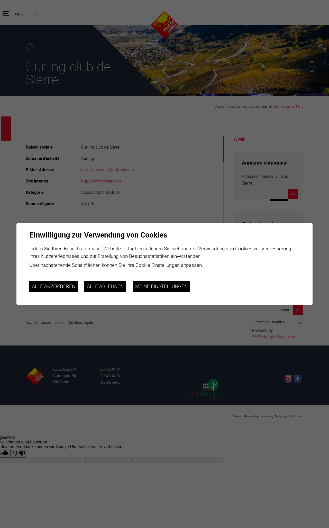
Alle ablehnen (105, 286)
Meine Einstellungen (161, 286)
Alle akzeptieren (53, 286)
